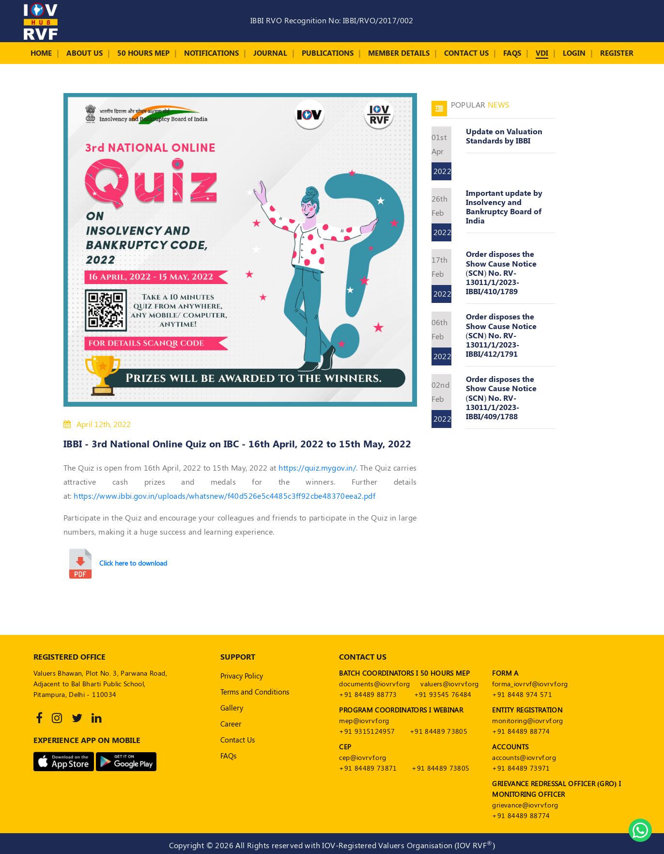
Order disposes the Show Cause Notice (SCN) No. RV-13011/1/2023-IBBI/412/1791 (501, 335)
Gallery (231, 707)
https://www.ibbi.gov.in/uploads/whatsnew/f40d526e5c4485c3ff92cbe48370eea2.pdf (224, 495)
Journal (270, 53)
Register (616, 53)
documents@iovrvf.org (374, 683)
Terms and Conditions (254, 691)
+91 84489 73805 (438, 731)
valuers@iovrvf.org (449, 683)
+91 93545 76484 (443, 694)
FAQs (512, 53)
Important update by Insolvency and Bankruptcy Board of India (504, 207)
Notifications (211, 53)
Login (574, 53)
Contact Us (466, 53)
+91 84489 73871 (368, 768)
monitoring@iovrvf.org (527, 720)
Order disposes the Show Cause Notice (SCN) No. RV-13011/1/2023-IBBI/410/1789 (501, 272)
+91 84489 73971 (521, 768)
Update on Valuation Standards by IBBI (504, 135)
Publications (328, 53)
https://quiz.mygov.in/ (317, 467)
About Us (84, 53)
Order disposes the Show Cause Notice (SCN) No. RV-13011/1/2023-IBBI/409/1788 (501, 397)
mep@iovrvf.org (364, 720)
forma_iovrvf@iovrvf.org (530, 683)
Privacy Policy (241, 675)
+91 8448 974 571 (522, 694)
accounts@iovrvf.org (524, 757)
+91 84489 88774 (521, 731)
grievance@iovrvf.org (525, 804)
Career (230, 723)
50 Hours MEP (143, 53)
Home (41, 53)
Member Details (399, 53)
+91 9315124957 (367, 731)
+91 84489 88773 (368, 694)
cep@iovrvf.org (362, 757)
